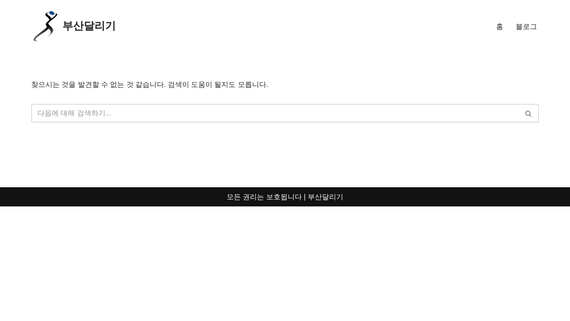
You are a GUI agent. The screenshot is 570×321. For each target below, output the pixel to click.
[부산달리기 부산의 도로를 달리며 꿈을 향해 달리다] (73, 26)
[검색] (275, 113)
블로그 (526, 26)
